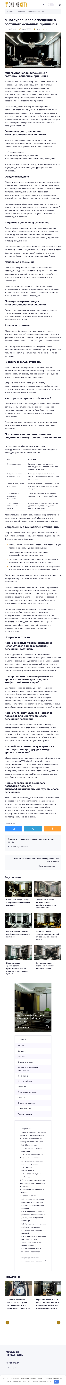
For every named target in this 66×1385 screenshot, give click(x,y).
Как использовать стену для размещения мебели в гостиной (31, 1018)
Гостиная (21, 1051)
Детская (21, 1056)
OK (56, 1382)
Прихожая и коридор (26, 1092)
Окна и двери (23, 1076)
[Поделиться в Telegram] (33, 828)
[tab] (18, 1027)
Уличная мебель (24, 1114)
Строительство (24, 1108)
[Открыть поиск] (43, 4)
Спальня (21, 1097)
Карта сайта (12, 1368)
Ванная (20, 1045)
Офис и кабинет (24, 1081)
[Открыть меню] (59, 4)
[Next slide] (47, 1027)
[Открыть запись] (18, 896)
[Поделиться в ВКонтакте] (13, 828)
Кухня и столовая (25, 1062)
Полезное (21, 1086)
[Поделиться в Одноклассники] (52, 828)
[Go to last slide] (7, 1322)
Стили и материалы (26, 1103)
